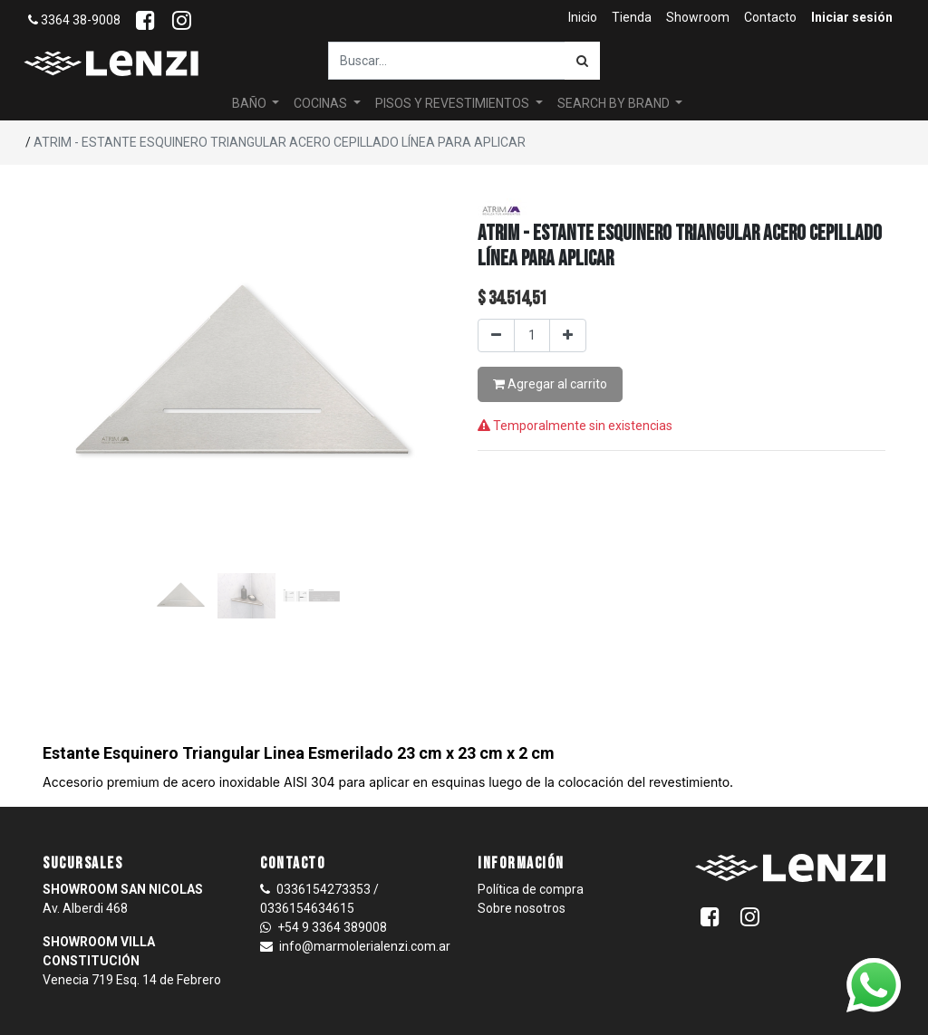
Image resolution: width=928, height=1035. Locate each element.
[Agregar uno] (567, 335)
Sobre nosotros (522, 908)
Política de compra (531, 889)
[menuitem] (582, 17)
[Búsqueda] (582, 61)
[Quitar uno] (496, 335)
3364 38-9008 (74, 20)
